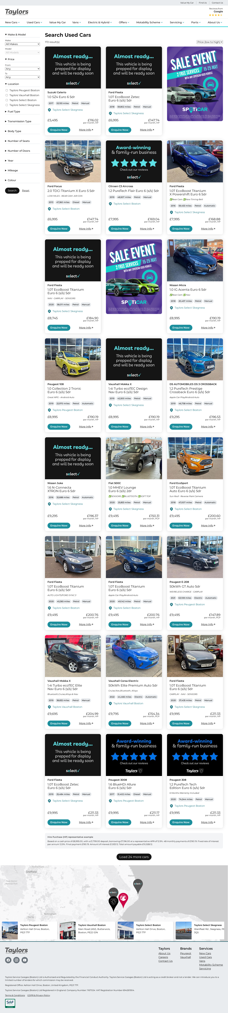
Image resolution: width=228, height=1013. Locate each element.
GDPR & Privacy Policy (38, 995)
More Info (86, 129)
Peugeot (185, 953)
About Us (214, 22)
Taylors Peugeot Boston (25, 90)
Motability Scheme (148, 22)
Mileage (13, 170)
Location (13, 83)
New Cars (11, 22)
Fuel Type (14, 111)
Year (10, 160)
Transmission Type (19, 121)
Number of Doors (19, 150)
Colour (12, 180)
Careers (163, 957)
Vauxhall (185, 957)
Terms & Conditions (15, 995)
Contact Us (217, 3)
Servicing (176, 22)
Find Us (203, 3)
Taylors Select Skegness (25, 105)
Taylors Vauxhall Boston (24, 95)
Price (11, 59)
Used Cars (33, 22)
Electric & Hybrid (98, 22)
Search (12, 190)
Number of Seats (19, 140)
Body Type (14, 131)
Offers (123, 22)
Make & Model (17, 34)
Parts (194, 22)
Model (8, 49)
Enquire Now (58, 129)
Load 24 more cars (134, 857)
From (8, 65)
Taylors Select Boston (23, 100)
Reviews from (216, 12)
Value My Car (187, 3)
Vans (75, 22)
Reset (25, 190)
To (6, 74)
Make (8, 40)
